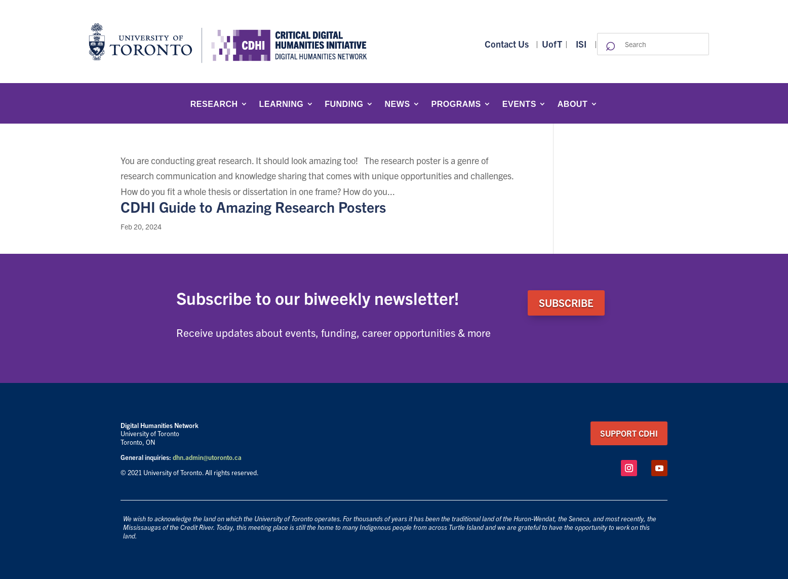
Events (519, 104)
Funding (344, 104)
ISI (581, 44)
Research (214, 104)
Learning (281, 104)
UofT (552, 44)
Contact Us (507, 44)
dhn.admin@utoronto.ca (207, 457)
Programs (456, 104)
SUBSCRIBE (566, 302)
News (397, 104)
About (572, 104)
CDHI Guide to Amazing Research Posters (253, 206)
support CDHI (629, 433)
